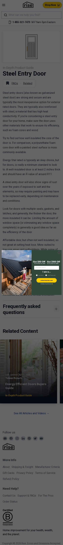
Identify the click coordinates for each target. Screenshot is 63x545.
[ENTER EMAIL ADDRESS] (46, 268)
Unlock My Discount (46, 280)
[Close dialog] (59, 252)
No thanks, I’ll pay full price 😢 (46, 283)
